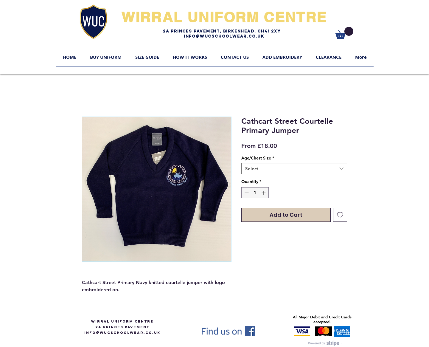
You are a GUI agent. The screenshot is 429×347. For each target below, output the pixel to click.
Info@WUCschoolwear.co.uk (224, 36)
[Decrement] (246, 193)
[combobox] (294, 168)
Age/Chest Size (257, 158)
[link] (344, 33)
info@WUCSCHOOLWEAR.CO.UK (122, 333)
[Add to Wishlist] (340, 215)
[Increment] (264, 193)
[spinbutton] (255, 193)
